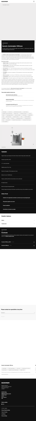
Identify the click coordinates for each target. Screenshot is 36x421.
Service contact (4, 392)
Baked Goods (30, 115)
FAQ (2, 398)
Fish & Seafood (8, 119)
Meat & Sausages (8, 116)
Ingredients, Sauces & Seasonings (7, 113)
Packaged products (27, 118)
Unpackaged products (19, 118)
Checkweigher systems (6, 4)
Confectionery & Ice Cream (17, 111)
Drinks (21, 116)
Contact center (4, 394)
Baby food (12, 118)
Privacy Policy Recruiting (6, 410)
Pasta (3, 119)
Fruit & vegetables (5, 121)
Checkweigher (4, 111)
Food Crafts (10, 111)
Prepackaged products (9, 115)
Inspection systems (16, 116)
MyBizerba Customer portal (6, 393)
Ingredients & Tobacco (23, 113)
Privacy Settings (4, 415)
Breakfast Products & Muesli (16, 119)
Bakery (8, 118)
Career (3, 396)
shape (3, 116)
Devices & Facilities (17, 115)
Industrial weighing (27, 116)
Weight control (16, 113)
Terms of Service (4, 412)
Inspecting (3, 118)
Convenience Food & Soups (26, 119)
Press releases (4, 397)
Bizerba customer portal (10, 236)
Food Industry (24, 115)
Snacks (3, 115)
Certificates (4, 413)
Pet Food (30, 113)
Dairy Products (25, 111)
